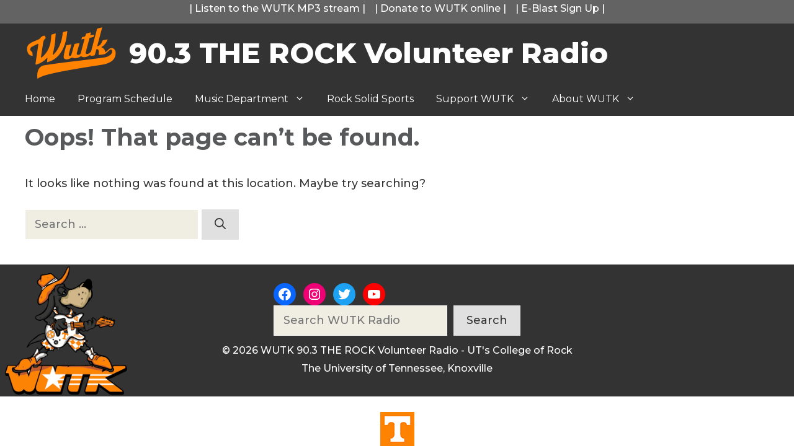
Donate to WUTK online (440, 8)
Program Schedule (125, 99)
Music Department (255, 99)
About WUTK (599, 99)
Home (40, 99)
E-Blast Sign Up (560, 8)
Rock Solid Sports (370, 99)
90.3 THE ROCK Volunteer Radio (368, 53)
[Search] (220, 224)
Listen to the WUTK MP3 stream (277, 8)
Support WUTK (488, 99)
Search (486, 320)
